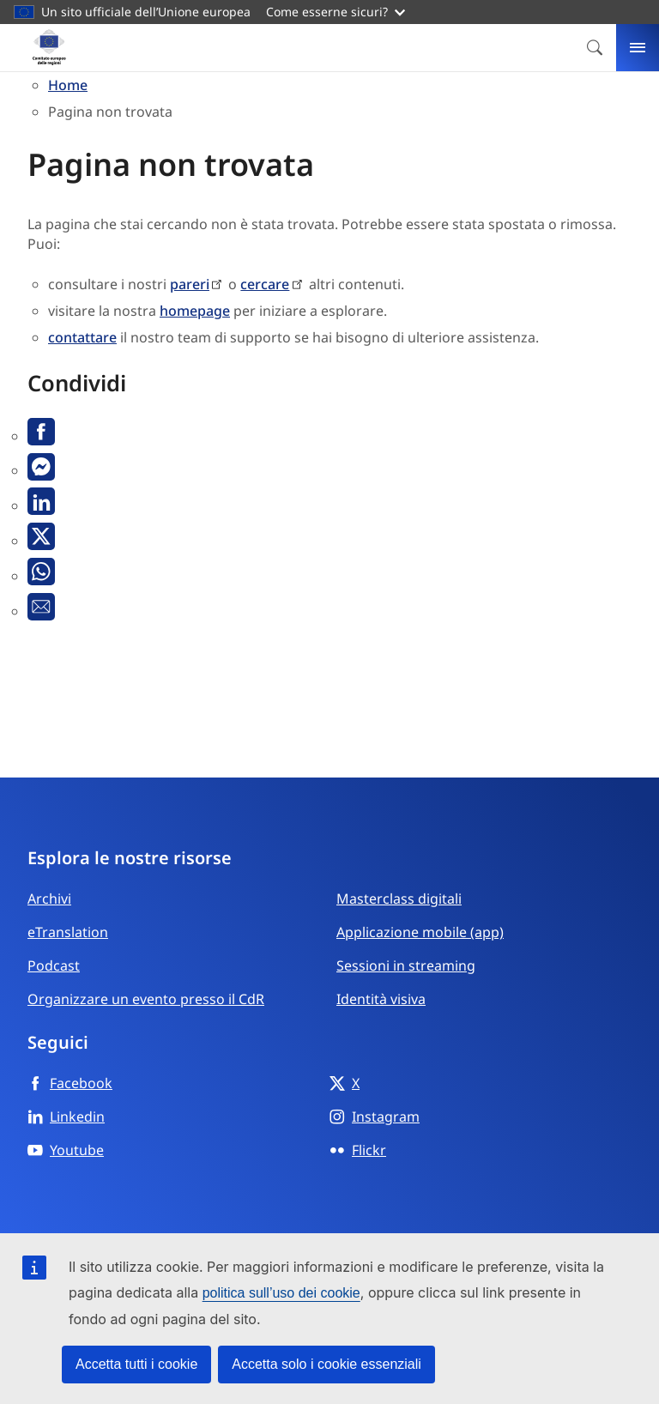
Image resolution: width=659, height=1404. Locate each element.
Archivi (49, 898)
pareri (189, 284)
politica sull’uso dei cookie (281, 1293)
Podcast (53, 965)
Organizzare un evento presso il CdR (145, 998)
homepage (195, 310)
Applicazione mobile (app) (420, 932)
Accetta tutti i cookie (136, 1364)
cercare (264, 284)
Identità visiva (381, 998)
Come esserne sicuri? (335, 11)
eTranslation (67, 932)
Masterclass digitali (399, 898)
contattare (82, 337)
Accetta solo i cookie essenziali (326, 1364)
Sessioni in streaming (405, 965)
